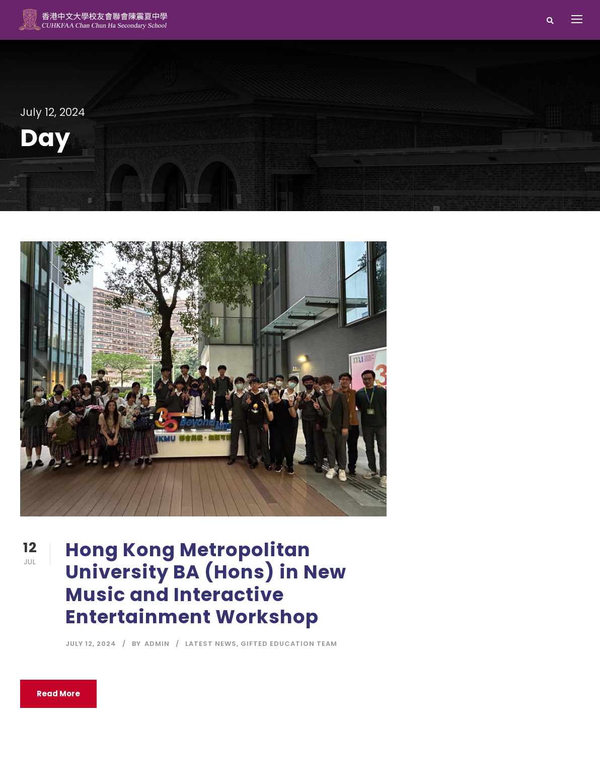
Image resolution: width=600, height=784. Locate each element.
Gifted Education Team (289, 643)
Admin (157, 643)
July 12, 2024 (90, 643)
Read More (58, 693)
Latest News (211, 643)
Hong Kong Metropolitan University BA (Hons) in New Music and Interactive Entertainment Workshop (205, 583)
